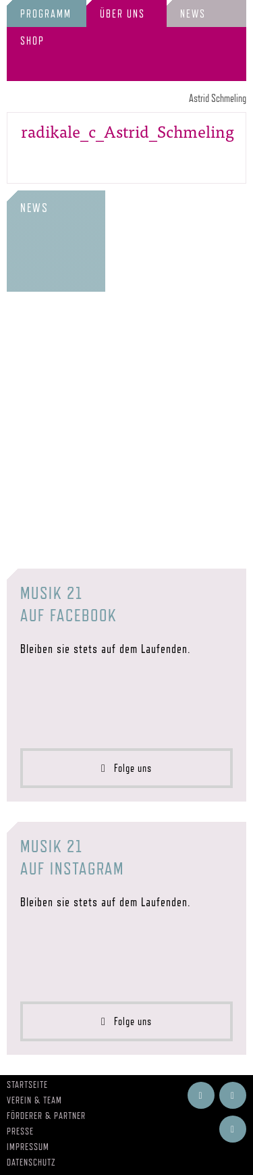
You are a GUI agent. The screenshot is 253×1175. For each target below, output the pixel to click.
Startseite (27, 1084)
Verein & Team (34, 1100)
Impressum (28, 1146)
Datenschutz (31, 1162)
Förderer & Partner (46, 1115)
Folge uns (126, 768)
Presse (20, 1131)
